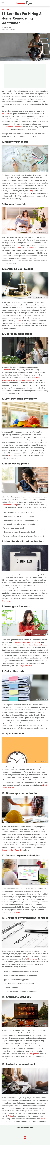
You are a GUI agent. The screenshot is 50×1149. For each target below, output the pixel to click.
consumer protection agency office (27, 642)
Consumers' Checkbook (13, 126)
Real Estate (5, 10)
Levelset (17, 912)
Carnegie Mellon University (12, 850)
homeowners (6, 369)
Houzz (18, 248)
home (4, 961)
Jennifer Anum (7, 27)
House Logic (6, 601)
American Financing (9, 504)
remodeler (5, 113)
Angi (31, 190)
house (43, 1118)
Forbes (10, 1116)
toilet (32, 248)
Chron (11, 455)
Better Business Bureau (38, 645)
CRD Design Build (32, 1053)
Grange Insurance (25, 665)
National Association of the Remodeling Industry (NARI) (21, 378)
